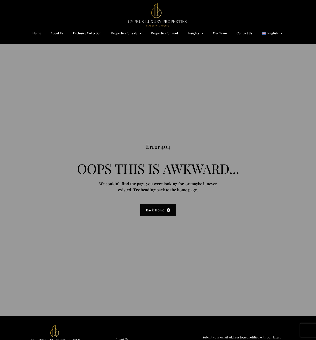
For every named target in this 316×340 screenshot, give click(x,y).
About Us (57, 33)
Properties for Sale (126, 33)
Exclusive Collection (87, 33)
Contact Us (244, 33)
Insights (195, 33)
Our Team (220, 33)
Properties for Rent (164, 33)
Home (36, 33)
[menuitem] (272, 33)
